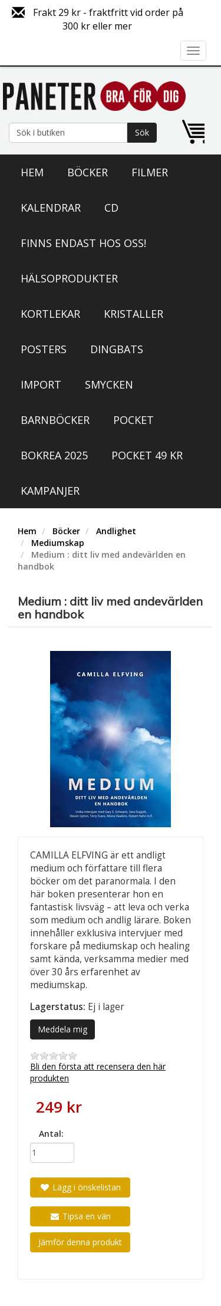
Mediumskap (57, 542)
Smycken (109, 384)
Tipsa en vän (80, 1216)
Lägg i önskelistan (80, 1187)
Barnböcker (55, 420)
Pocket (133, 420)
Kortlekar (50, 314)
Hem (32, 172)
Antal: (51, 1133)
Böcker (87, 172)
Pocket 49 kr (147, 455)
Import (41, 384)
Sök (142, 132)
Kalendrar (51, 207)
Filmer (149, 172)
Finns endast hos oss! (83, 243)
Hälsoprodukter (69, 278)
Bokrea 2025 (54, 455)
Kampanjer (50, 490)
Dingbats (116, 349)
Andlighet (116, 531)
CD (111, 207)
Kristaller (133, 314)
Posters (44, 349)
